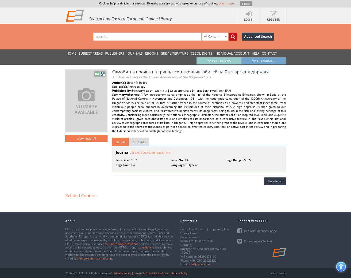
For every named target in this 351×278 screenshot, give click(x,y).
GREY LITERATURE (174, 53)
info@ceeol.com (199, 264)
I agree (246, 3)
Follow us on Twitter (254, 240)
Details (120, 142)
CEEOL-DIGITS (201, 53)
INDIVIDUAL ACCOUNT (232, 53)
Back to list (275, 181)
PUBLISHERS (114, 53)
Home (71, 53)
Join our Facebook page (257, 230)
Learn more (226, 3)
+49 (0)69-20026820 (203, 261)
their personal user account (95, 258)
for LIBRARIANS (264, 61)
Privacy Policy (122, 273)
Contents (139, 142)
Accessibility (179, 273)
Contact (269, 53)
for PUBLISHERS (219, 61)
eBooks (151, 53)
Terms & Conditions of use (151, 273)
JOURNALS (135, 53)
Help (255, 53)
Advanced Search (258, 36)
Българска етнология (151, 152)
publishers (147, 247)
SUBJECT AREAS (91, 53)
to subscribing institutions (121, 244)
